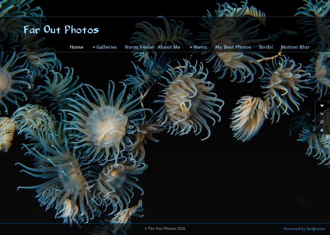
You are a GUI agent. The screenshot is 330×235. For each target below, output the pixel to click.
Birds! (266, 36)
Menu (197, 37)
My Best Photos (233, 36)
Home (76, 36)
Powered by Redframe (304, 229)
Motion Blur (295, 36)
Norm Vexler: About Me (152, 36)
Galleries (104, 37)
